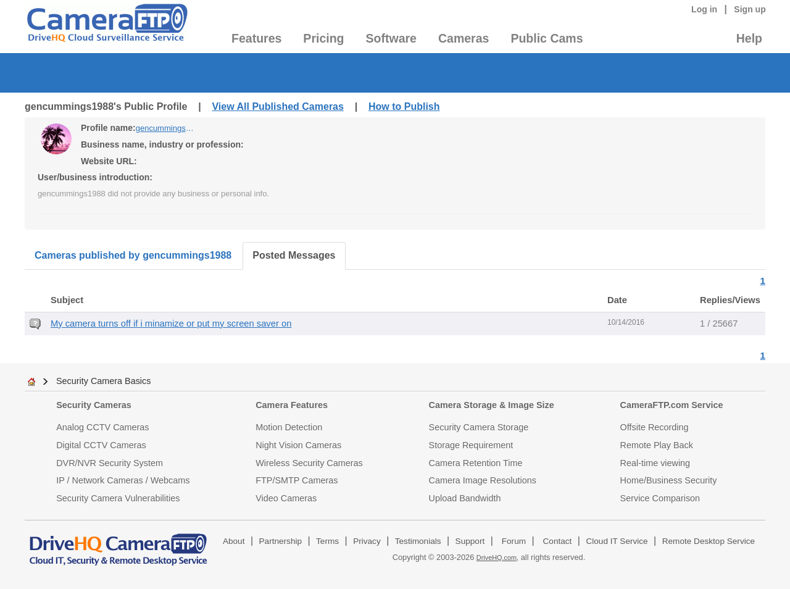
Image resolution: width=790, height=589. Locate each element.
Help (749, 38)
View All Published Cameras (277, 106)
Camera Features (292, 405)
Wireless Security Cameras (309, 463)
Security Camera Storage (479, 427)
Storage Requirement (471, 445)
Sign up (750, 9)
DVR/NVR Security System (109, 463)
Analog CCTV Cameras (102, 427)
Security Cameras (93, 405)
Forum (514, 541)
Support (470, 541)
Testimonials (418, 541)
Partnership (280, 541)
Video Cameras (286, 498)
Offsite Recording (654, 427)
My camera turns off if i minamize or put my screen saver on (171, 323)
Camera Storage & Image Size (491, 405)
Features (256, 38)
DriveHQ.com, (497, 557)
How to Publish (404, 106)
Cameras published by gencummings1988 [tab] (133, 255)
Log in (704, 9)
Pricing (323, 38)
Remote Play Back (656, 445)
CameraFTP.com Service (671, 405)
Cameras (463, 38)
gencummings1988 (167, 128)
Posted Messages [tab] (293, 255)
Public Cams (546, 38)
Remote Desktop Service (708, 541)
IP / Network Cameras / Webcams (122, 480)
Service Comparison (660, 498)
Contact (557, 541)
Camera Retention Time (476, 463)
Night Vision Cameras (298, 445)
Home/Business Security (668, 480)
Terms (327, 541)
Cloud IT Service (616, 541)
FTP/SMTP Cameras (297, 480)
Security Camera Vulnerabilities (118, 498)
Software (391, 38)
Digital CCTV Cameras (101, 445)
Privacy (367, 541)
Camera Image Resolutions (482, 480)
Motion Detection (289, 427)
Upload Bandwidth (465, 498)
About (234, 541)
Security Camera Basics (103, 381)
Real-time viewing (655, 463)
